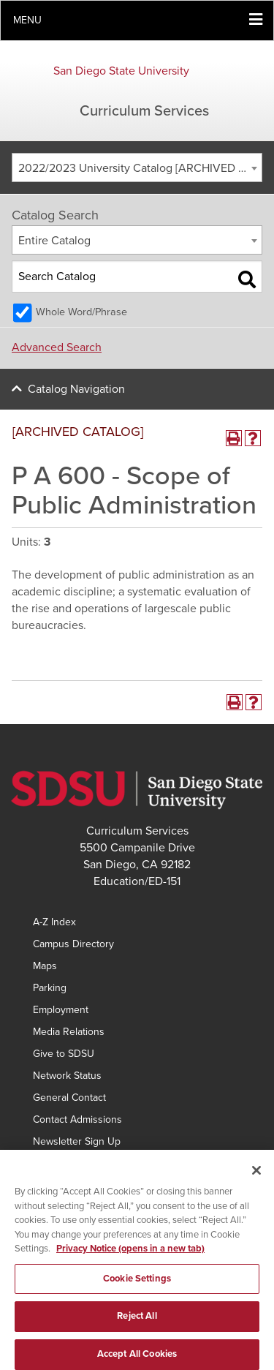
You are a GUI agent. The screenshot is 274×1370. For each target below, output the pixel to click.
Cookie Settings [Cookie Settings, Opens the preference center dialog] (137, 1286)
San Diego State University (121, 71)
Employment (60, 1010)
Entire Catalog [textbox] (54, 240)
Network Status (67, 1075)
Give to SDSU (63, 1053)
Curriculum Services (144, 111)
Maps (45, 966)
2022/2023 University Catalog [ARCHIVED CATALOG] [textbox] (140, 168)
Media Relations (68, 1031)
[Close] (256, 1179)
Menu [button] (27, 20)
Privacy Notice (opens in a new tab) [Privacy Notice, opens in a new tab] (130, 1257)
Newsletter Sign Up (77, 1141)
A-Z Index (54, 922)
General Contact (69, 1097)
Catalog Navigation (76, 389)
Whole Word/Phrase (81, 312)
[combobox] (137, 167)
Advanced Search (57, 347)
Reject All (136, 1325)
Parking (49, 988)
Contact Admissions (77, 1119)
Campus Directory (73, 944)
